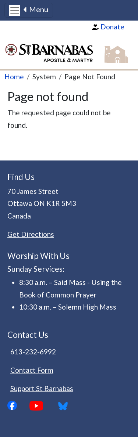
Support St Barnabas (41, 388)
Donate (112, 26)
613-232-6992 (33, 351)
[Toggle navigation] (28, 10)
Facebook (18, 405)
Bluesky (65, 405)
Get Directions (30, 234)
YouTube (41, 406)
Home (14, 76)
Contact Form (31, 370)
